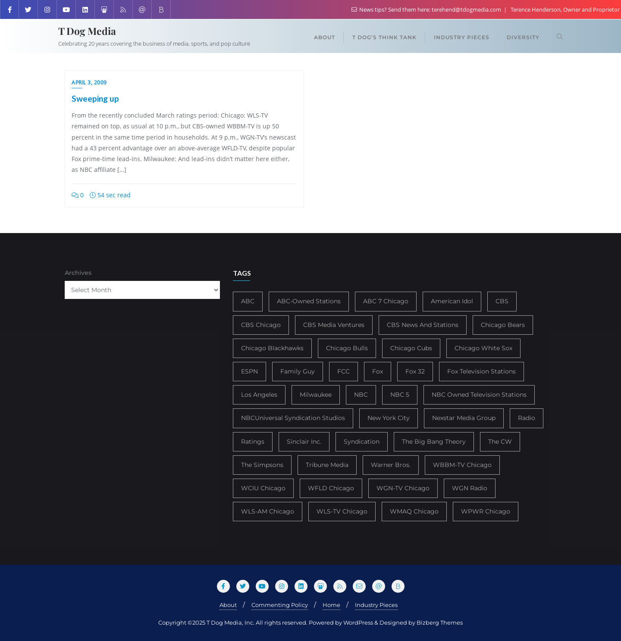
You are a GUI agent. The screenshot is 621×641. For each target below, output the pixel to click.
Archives (78, 273)
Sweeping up (95, 98)
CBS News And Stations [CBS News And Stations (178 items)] (422, 325)
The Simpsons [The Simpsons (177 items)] (262, 465)
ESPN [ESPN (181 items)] (249, 371)
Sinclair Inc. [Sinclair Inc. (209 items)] (304, 441)
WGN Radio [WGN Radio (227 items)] (469, 488)
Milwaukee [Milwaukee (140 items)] (316, 394)
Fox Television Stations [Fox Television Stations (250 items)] (481, 371)
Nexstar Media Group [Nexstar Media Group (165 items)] (464, 418)
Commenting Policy (279, 604)
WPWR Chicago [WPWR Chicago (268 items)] (485, 511)
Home (331, 604)
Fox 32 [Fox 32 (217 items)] (415, 371)
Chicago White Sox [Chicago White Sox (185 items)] (483, 348)
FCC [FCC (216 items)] (343, 371)
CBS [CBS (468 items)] (502, 301)
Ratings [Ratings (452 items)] (252, 441)
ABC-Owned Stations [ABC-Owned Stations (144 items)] (309, 301)
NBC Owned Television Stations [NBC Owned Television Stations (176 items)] (479, 394)
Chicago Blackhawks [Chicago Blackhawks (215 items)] (272, 348)
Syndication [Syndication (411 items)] (362, 441)
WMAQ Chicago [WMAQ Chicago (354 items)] (414, 511)
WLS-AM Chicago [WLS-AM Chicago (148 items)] (267, 511)
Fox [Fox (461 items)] (377, 371)
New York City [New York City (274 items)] (388, 418)
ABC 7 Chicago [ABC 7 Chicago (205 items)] (385, 301)
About (228, 604)
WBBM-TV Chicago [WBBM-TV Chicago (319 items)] (462, 465)
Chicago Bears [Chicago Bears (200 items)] (503, 325)
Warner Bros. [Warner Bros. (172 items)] (391, 465)
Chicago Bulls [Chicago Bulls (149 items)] (347, 348)
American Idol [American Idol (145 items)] (452, 301)
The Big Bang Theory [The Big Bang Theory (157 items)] (434, 441)
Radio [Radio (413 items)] (526, 418)
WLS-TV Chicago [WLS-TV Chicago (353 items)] (342, 511)
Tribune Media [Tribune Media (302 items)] (327, 465)
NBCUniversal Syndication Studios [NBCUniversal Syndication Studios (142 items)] (293, 418)
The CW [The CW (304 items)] (500, 441)
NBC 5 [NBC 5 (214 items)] (399, 394)
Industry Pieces (376, 604)
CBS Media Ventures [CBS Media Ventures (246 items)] (333, 325)
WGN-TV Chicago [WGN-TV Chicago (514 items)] (403, 488)
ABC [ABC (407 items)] (247, 301)
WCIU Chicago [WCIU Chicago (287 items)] (263, 488)
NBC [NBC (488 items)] (361, 394)
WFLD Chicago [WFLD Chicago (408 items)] (331, 488)
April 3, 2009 (89, 82)
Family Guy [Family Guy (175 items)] (297, 371)
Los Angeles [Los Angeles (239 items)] (259, 394)
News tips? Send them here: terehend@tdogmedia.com (426, 9)
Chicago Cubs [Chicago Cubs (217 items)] (411, 348)
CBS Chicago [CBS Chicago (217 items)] (261, 325)
